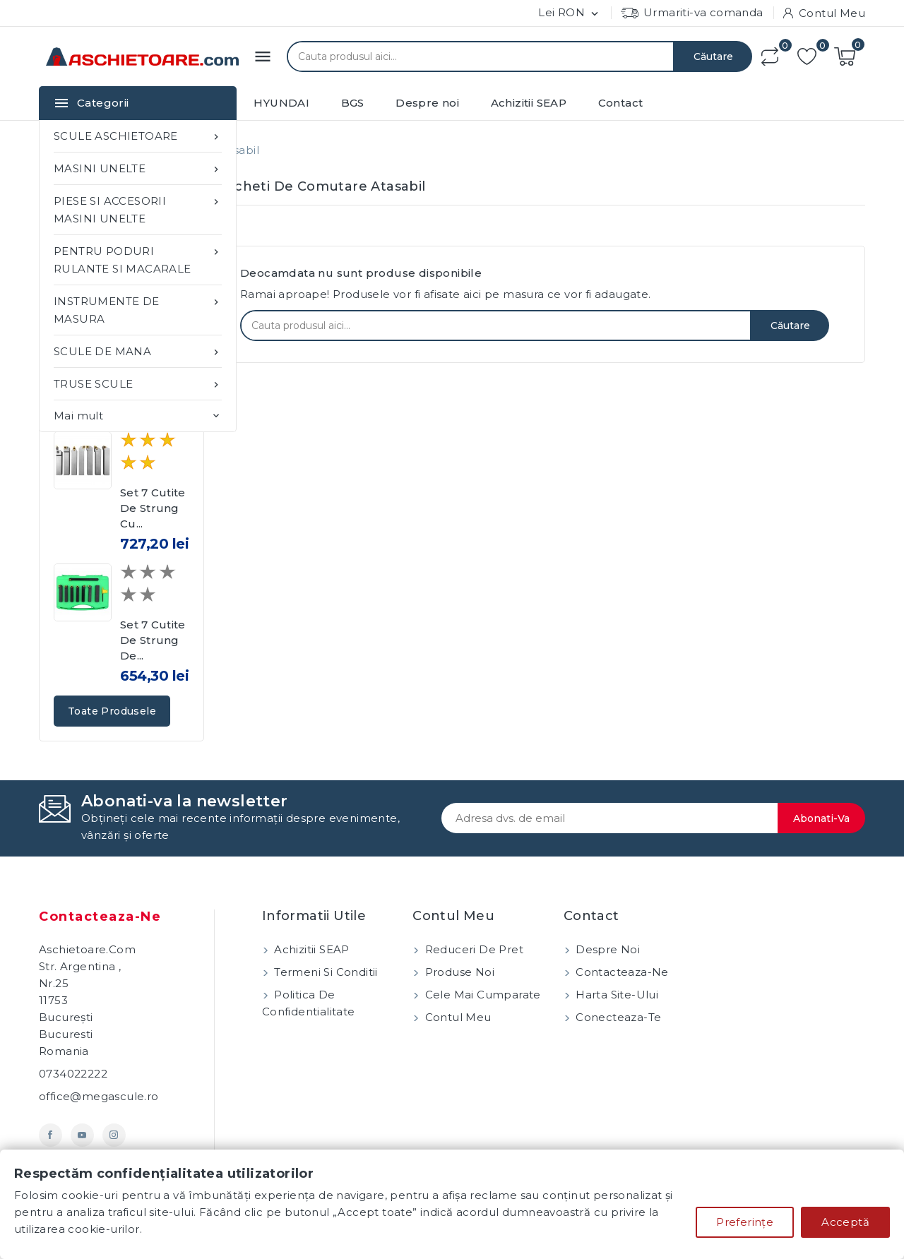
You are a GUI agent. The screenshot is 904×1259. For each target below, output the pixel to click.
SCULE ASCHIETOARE (138, 136)
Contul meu (456, 1017)
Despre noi (427, 102)
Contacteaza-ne (100, 916)
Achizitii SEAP (529, 102)
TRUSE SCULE (138, 384)
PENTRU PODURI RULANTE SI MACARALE (138, 258)
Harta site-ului (615, 994)
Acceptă (845, 1222)
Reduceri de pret (472, 949)
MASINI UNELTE (138, 168)
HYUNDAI (281, 102)
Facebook (50, 1135)
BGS (352, 102)
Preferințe (744, 1222)
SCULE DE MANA (138, 351)
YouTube (82, 1135)
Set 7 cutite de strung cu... (153, 508)
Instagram (114, 1135)
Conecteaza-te (617, 1017)
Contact (620, 102)
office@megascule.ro (99, 1096)
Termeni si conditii (324, 972)
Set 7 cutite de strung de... (153, 640)
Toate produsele (112, 711)
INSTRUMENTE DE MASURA (138, 309)
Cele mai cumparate (481, 994)
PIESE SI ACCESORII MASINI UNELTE (138, 208)
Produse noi (458, 972)
